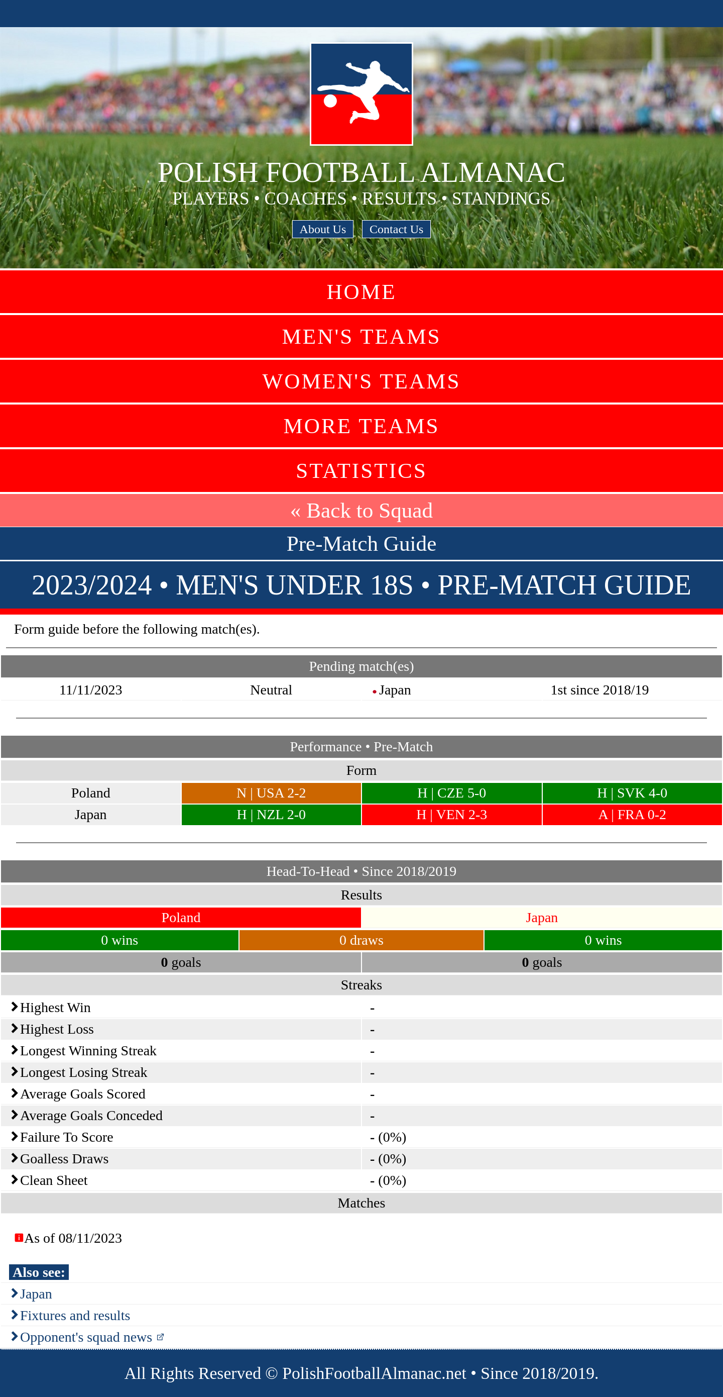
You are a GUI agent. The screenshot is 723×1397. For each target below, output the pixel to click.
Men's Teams (361, 336)
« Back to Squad (361, 510)
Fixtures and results (75, 1315)
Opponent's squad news (86, 1337)
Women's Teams (361, 381)
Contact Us (396, 229)
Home (361, 292)
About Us (323, 229)
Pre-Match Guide (362, 543)
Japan (36, 1294)
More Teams (361, 426)
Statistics (361, 470)
